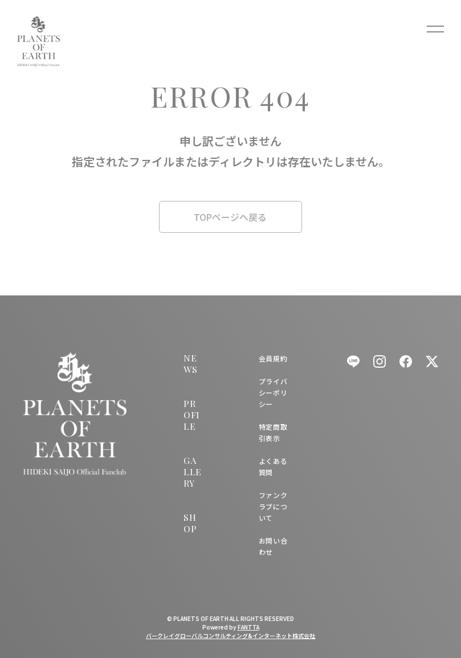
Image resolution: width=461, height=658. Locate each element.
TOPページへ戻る (230, 217)
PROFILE (191, 414)
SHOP (190, 522)
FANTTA (248, 627)
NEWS (190, 363)
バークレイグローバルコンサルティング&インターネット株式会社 (230, 635)
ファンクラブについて (273, 506)
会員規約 (273, 358)
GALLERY (192, 471)
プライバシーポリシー (273, 392)
